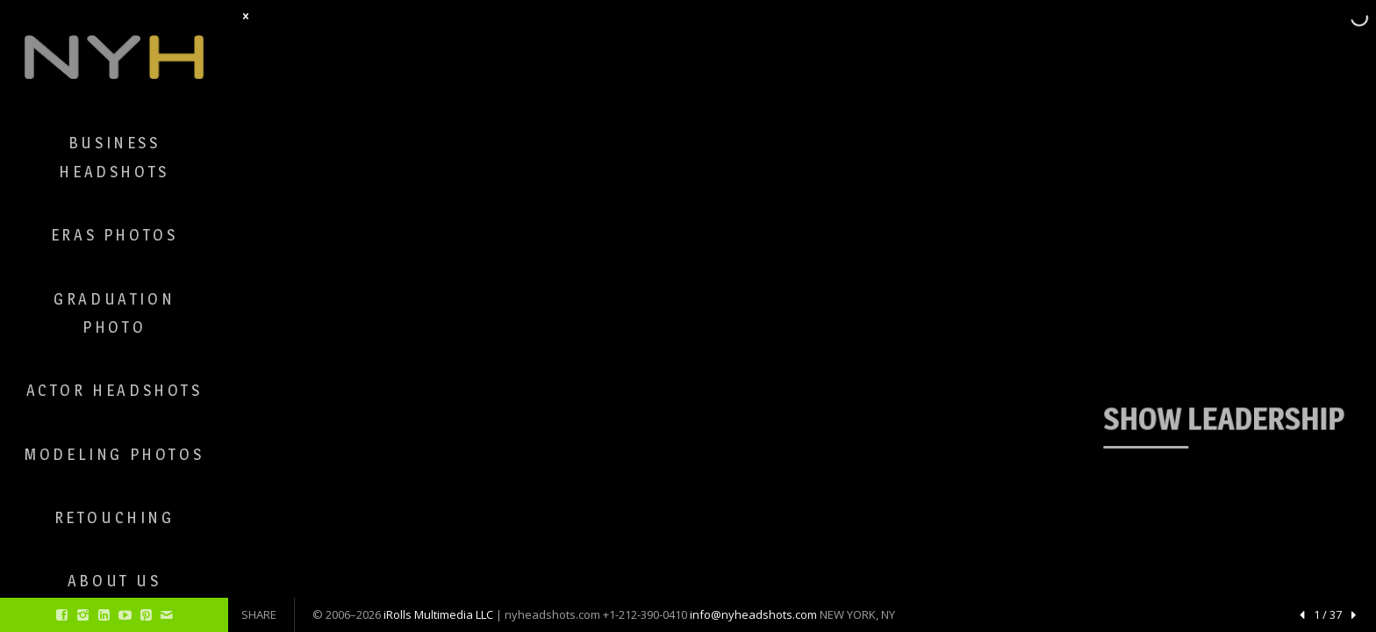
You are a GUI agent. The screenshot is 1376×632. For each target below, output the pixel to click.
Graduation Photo (114, 313)
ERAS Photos (114, 235)
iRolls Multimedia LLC (438, 614)
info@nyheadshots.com (753, 614)
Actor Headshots (114, 390)
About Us (114, 580)
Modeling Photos (114, 454)
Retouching (114, 517)
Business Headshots (113, 156)
